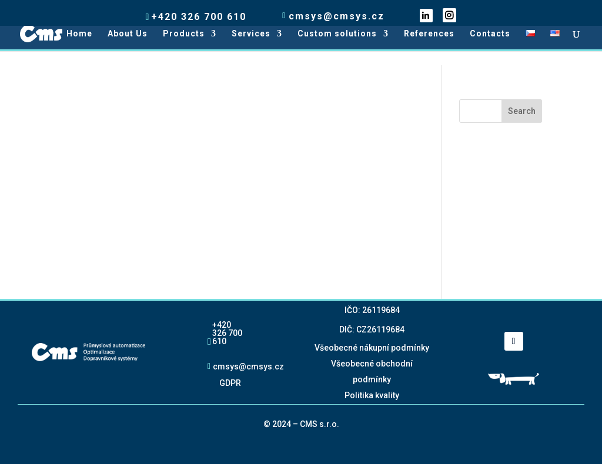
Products (184, 33)
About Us (128, 33)
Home (79, 33)
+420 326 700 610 (227, 332)
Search (522, 111)
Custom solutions (337, 33)
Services (251, 33)
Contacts (490, 33)
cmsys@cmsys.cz (248, 366)
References (429, 33)
